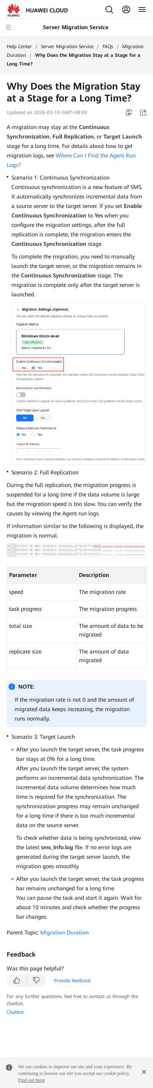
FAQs (108, 46)
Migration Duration (64, 932)
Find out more (31, 1080)
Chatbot (15, 1012)
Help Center (19, 46)
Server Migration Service (67, 46)
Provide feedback (72, 980)
